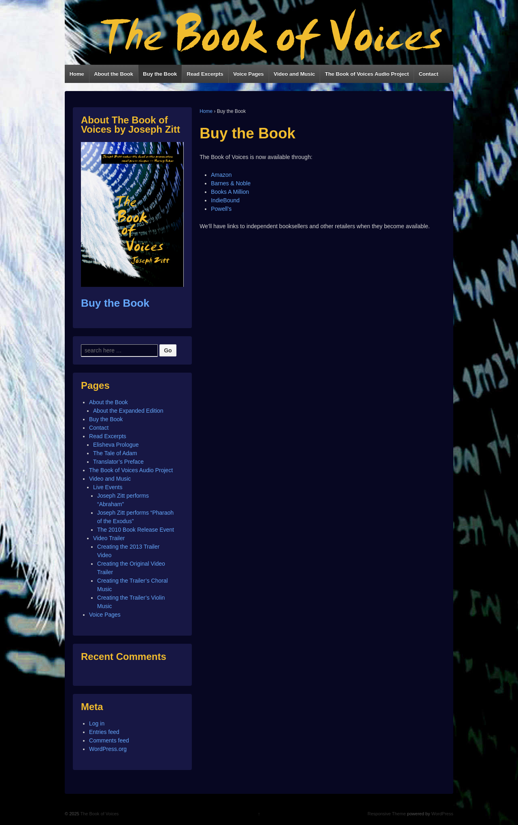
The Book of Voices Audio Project (367, 74)
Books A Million (230, 192)
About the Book (113, 74)
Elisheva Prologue (116, 444)
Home (77, 74)
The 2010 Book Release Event (135, 529)
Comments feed (109, 740)
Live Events (107, 487)
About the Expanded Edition (128, 410)
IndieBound (225, 200)
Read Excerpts (205, 74)
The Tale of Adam (115, 453)
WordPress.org (108, 749)
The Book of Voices (99, 813)
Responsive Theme (386, 813)
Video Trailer (109, 538)
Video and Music (294, 74)
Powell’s (221, 209)
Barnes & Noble (231, 183)
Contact (428, 74)
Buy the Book (160, 74)
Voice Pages (248, 74)
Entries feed (104, 732)
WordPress (442, 813)
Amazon (221, 175)
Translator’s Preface (118, 461)
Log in (96, 723)
